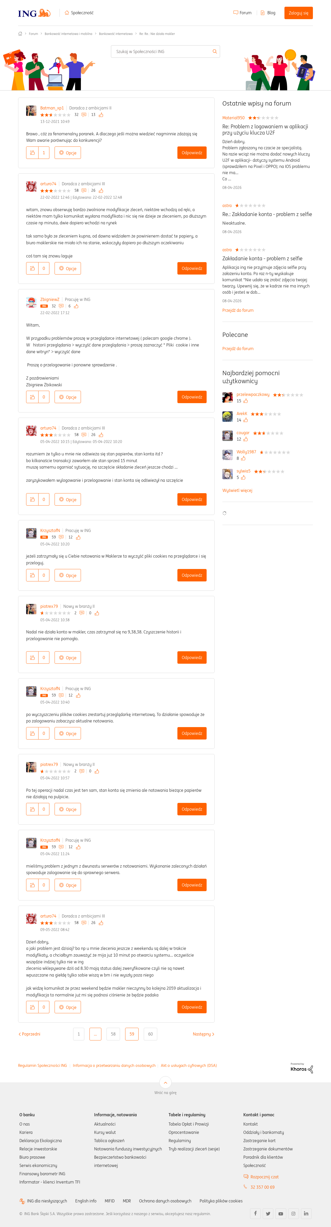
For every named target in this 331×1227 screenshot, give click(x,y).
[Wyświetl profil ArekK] (243, 413)
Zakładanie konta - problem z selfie (262, 258)
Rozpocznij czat (265, 1176)
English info (85, 1200)
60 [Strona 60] (150, 1034)
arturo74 (48, 183)
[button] (32, 152)
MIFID (110, 1200)
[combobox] (165, 51)
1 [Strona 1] (79, 1034)
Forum (246, 12)
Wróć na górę (165, 1092)
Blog (271, 12)
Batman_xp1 (52, 107)
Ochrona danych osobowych (165, 1200)
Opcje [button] (71, 153)
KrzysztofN (50, 530)
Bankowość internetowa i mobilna (68, 34)
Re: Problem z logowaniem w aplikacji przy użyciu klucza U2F (265, 129)
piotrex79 (49, 606)
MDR (127, 1200)
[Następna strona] (202, 1034)
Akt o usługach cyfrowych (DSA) (189, 1065)
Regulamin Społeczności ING (42, 1065)
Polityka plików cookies (221, 1200)
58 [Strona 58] (113, 1034)
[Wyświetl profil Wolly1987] (248, 451)
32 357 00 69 (263, 1187)
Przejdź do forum (238, 310)
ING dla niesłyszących (47, 1201)
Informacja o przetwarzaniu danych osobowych (114, 1065)
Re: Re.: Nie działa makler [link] (157, 34)
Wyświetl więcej (237, 490)
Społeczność (82, 12)
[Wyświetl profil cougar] (244, 432)
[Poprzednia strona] (31, 1034)
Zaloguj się (299, 13)
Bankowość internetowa (116, 34)
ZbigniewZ (49, 299)
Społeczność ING (20, 34)
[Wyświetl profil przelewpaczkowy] (254, 394)
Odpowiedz (192, 152)
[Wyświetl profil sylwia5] (245, 471)
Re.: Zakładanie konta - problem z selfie (267, 214)
